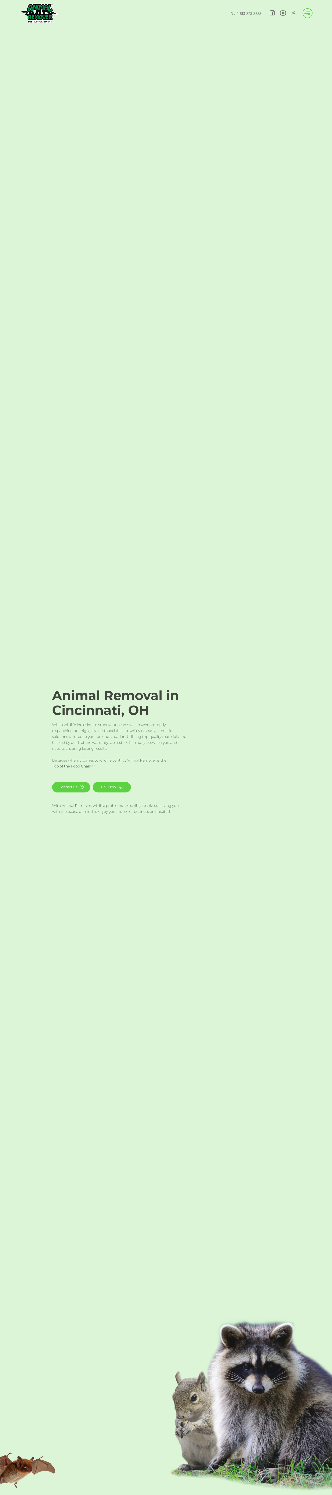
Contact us (71, 787)
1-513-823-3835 (246, 14)
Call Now (112, 787)
